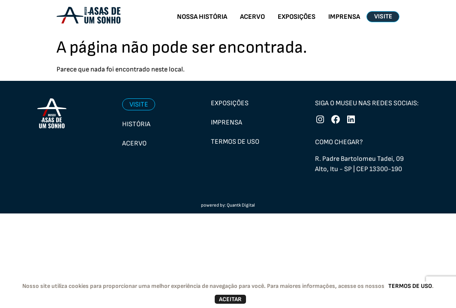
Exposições (230, 103)
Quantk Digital (241, 205)
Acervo (134, 143)
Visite (138, 105)
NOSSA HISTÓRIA (202, 17)
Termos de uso (235, 142)
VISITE (383, 16)
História (136, 124)
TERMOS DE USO (410, 286)
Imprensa (226, 122)
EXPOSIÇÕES (296, 17)
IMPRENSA (344, 17)
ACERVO (252, 17)
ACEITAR (230, 299)
